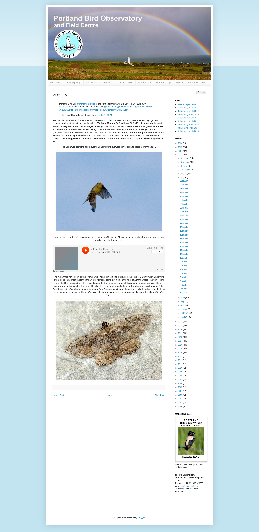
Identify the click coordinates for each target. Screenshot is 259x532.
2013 (180, 356)
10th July (184, 258)
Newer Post (59, 395)
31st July (184, 181)
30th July (184, 185)
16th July (184, 235)
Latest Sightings (73, 82)
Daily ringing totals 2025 (188, 131)
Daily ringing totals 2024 (188, 128)
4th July (183, 281)
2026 (180, 143)
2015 (180, 349)
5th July (183, 277)
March (183, 309)
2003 (180, 395)
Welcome (55, 82)
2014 (180, 352)
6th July (183, 273)
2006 (180, 383)
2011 (180, 364)
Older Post (159, 395)
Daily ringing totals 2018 (188, 107)
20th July (184, 219)
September (185, 170)
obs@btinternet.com (189, 486)
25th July (184, 200)
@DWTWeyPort (67, 107)
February (184, 313)
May (182, 301)
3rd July (183, 285)
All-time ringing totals (186, 104)
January (184, 317)
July (182, 177)
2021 (180, 325)
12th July (184, 250)
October (184, 166)
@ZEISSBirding (67, 110)
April (182, 305)
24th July (184, 204)
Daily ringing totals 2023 (188, 124)
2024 (180, 151)
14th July (184, 242)
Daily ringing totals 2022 (188, 121)
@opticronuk (110, 107)
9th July (183, 262)
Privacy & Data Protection (99, 82)
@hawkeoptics (82, 110)
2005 (180, 387)
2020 (180, 329)
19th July (184, 223)
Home (109, 395)
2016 (180, 345)
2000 (180, 406)
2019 (180, 333)
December (185, 158)
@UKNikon (95, 110)
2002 (180, 399)
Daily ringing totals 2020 (188, 114)
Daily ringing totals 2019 (188, 111)
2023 (180, 155)
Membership (144, 82)
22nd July (184, 212)
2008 (180, 376)
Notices (179, 82)
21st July (184, 215)
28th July (184, 188)
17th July (184, 231)
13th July (184, 246)
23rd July (184, 208)
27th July (184, 192)
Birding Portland (196, 82)
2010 (180, 368)
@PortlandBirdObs (86, 104)
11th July (184, 254)
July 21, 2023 (105, 115)
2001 (180, 402)
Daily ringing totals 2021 (188, 118)
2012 (180, 360)
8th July (183, 266)
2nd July (183, 289)
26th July (184, 196)
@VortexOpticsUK (143, 107)
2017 (180, 341)
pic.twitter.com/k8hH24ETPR (115, 110)
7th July (183, 269)
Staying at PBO (125, 82)
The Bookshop (163, 82)
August (183, 173)
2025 (180, 147)
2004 (180, 391)
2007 (180, 379)
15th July (184, 239)
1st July (183, 293)
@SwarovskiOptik (125, 107)
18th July (184, 227)
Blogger (141, 517)
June (182, 297)
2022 (180, 321)
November (185, 162)
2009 (180, 372)
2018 (180, 337)
